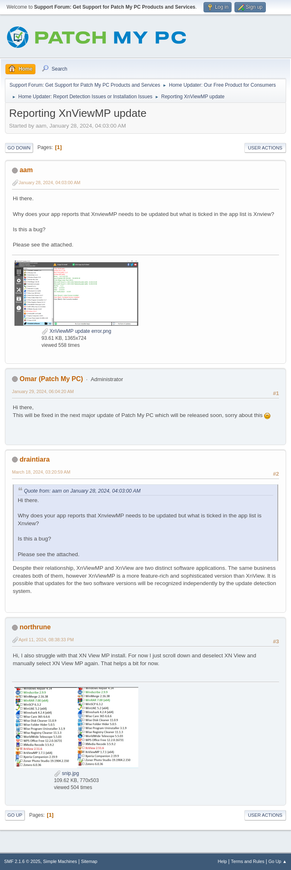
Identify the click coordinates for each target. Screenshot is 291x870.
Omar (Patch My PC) (51, 378)
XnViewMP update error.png (76, 331)
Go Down (19, 147)
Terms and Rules (248, 861)
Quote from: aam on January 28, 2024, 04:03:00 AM (82, 491)
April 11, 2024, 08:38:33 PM (46, 639)
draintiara (34, 459)
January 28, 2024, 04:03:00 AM (49, 182)
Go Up (14, 815)
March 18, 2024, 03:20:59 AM (41, 471)
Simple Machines (60, 861)
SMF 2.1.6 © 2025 (22, 861)
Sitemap (89, 861)
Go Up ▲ (277, 861)
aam (26, 169)
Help (222, 861)
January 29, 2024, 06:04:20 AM (43, 391)
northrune (34, 627)
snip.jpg (66, 773)
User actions (265, 147)
